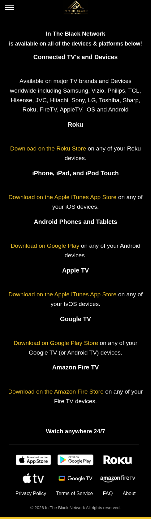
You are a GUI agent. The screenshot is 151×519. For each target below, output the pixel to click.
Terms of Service (74, 493)
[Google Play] (75, 460)
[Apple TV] (33, 478)
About (129, 493)
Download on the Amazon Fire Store (55, 391)
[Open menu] (9, 8)
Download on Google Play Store (56, 343)
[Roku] (117, 460)
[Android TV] (75, 478)
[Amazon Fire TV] (117, 478)
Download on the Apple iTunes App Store (62, 197)
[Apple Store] (33, 460)
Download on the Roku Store (48, 148)
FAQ (108, 493)
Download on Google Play (45, 245)
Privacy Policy (30, 493)
